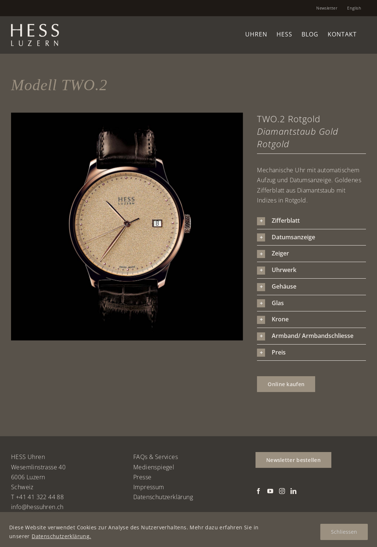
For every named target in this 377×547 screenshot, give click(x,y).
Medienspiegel (153, 467)
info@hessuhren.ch (37, 507)
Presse (142, 477)
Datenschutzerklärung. (61, 536)
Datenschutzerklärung (163, 497)
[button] (311, 221)
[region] (188, 529)
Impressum (148, 487)
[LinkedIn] (293, 491)
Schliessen (344, 531)
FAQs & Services (155, 457)
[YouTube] (270, 491)
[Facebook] (258, 491)
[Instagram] (282, 491)
